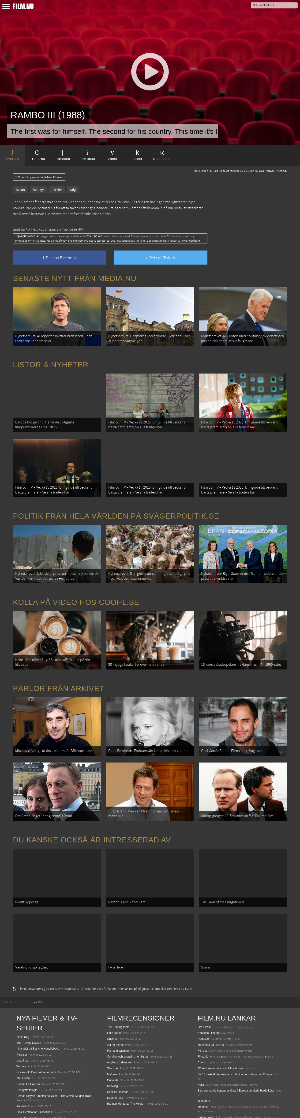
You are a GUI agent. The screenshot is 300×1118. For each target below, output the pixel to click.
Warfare (21, 1040)
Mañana (112, 1048)
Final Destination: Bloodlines (34, 1086)
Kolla (201, 1058)
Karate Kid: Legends (29, 1109)
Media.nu (203, 1080)
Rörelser (21, 1028)
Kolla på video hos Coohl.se (76, 590)
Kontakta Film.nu (208, 1006)
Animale (21, 1080)
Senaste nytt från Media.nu (74, 278)
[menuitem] (7, 976)
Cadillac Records (117, 1065)
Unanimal (22, 1034)
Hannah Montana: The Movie (125, 1077)
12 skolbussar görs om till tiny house (220, 1042)
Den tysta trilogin (26, 1063)
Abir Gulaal (23, 1052)
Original (112, 1012)
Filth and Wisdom (118, 1024)
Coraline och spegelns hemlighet (127, 1030)
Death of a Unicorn (28, 1057)
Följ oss (202, 1024)
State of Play (115, 1071)
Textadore (204, 1074)
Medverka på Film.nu (211, 1018)
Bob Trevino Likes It (28, 1016)
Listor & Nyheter (50, 362)
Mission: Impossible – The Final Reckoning (43, 1097)
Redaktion (204, 1012)
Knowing (112, 1060)
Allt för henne (115, 1018)
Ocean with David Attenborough (36, 1046)
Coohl (201, 1036)
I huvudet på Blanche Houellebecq (37, 1022)
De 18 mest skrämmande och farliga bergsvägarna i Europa (235, 1048)
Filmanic (203, 1030)
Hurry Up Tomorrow (28, 1091)
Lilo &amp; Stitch (27, 1103)
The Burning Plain (118, 1000)
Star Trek (113, 1042)
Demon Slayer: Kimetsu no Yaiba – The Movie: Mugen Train (53, 1069)
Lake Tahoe (114, 1006)
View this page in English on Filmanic (39, 177)
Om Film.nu (205, 1000)
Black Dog (22, 1010)
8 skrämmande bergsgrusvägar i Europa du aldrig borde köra (236, 1064)
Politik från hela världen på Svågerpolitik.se (116, 507)
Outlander (113, 1053)
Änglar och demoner (119, 1036)
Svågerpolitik (206, 1091)
